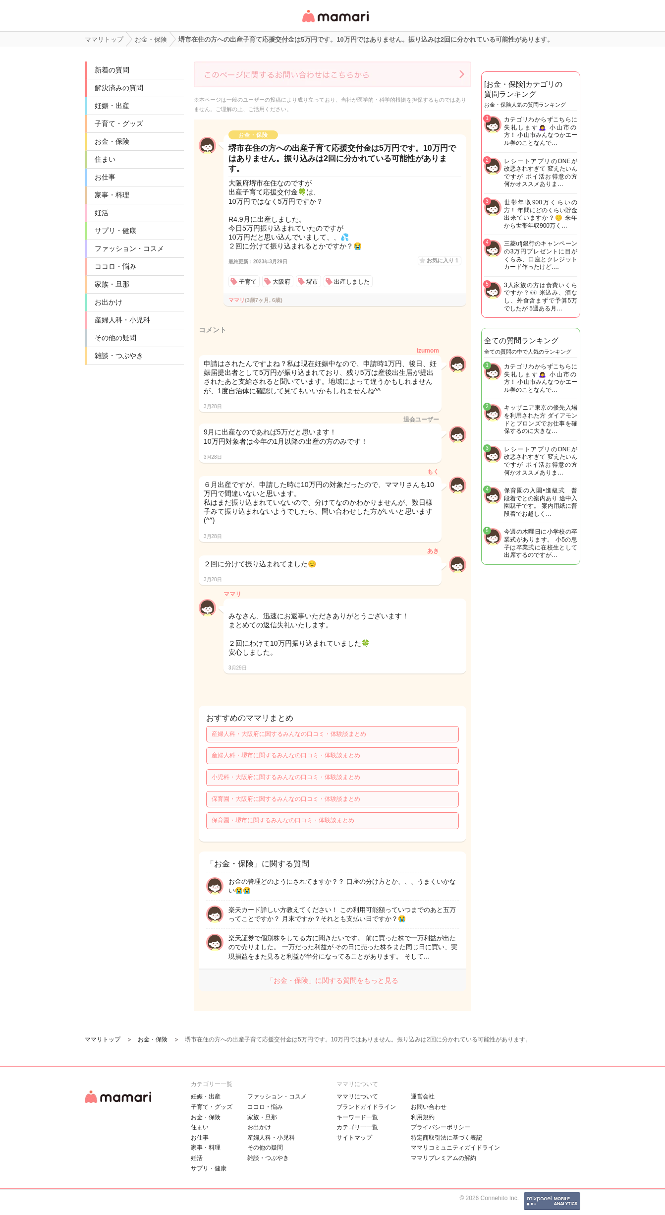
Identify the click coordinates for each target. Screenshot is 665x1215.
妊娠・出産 (112, 106)
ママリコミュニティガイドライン (455, 1147)
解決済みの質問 (119, 88)
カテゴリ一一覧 (357, 1127)
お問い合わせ (428, 1106)
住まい (105, 159)
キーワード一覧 (357, 1117)
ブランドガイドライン (366, 1106)
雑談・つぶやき (119, 356)
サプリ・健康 (115, 231)
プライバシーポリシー (440, 1127)
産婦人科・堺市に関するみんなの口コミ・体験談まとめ (286, 755)
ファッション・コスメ (129, 248)
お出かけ (108, 302)
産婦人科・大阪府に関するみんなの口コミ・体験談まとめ (289, 733)
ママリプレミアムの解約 (443, 1157)
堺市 (312, 281)
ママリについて (357, 1096)
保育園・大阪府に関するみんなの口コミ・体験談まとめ (286, 798)
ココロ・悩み (115, 266)
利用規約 (423, 1117)
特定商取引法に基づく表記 (446, 1137)
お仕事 (105, 177)
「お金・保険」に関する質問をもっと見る (332, 980)
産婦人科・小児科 (122, 320)
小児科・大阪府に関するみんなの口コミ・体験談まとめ (286, 777)
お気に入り (442, 260)
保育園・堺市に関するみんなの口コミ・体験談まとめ (283, 820)
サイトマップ (354, 1137)
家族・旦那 (112, 284)
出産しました (352, 281)
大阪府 (281, 281)
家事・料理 (112, 195)
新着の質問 (112, 70)
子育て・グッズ (119, 123)
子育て (248, 281)
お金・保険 (112, 141)
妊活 (102, 213)
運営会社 (423, 1096)
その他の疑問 (115, 338)
